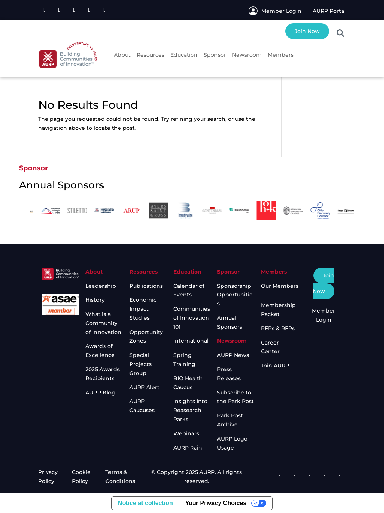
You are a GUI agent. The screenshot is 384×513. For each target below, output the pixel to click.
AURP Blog (100, 392)
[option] (38, 211)
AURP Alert (144, 387)
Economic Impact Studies (142, 308)
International (190, 340)
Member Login (281, 11)
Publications (146, 286)
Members (281, 54)
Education (184, 54)
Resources (150, 54)
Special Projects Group (140, 364)
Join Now (307, 31)
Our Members (279, 286)
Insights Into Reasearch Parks (190, 410)
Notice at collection (145, 503)
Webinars (186, 433)
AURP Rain (187, 447)
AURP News (233, 355)
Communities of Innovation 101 (191, 317)
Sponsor (215, 54)
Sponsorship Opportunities (235, 295)
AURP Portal (329, 11)
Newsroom (247, 54)
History (95, 299)
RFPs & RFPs (278, 328)
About (122, 54)
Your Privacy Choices (215, 503)
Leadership (101, 286)
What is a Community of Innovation (104, 323)
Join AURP (275, 365)
